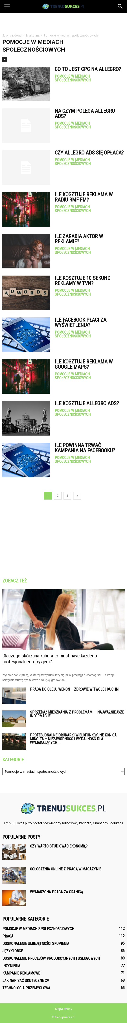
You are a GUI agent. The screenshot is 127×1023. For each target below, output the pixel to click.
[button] (120, 6)
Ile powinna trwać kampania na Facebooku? (85, 447)
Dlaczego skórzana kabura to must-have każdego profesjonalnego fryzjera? (49, 659)
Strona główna (12, 35)
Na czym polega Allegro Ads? (85, 113)
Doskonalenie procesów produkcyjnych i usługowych (51, 958)
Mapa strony (63, 1009)
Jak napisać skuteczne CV (25, 980)
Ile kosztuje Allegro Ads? (87, 403)
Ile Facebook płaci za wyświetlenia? (80, 322)
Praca (7, 936)
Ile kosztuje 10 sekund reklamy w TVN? (82, 280)
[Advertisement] (63, 21)
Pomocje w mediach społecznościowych (73, 78)
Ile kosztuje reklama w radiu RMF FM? (84, 197)
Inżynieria (11, 966)
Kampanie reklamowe (21, 973)
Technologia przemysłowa (26, 988)
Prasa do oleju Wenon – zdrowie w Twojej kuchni (74, 689)
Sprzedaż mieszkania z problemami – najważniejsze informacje (77, 714)
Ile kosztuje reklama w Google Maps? (84, 364)
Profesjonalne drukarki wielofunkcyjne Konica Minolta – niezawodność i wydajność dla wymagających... (73, 739)
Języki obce (12, 951)
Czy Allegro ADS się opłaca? (89, 153)
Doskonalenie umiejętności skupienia (35, 943)
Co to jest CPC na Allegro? (88, 69)
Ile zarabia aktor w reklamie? (79, 239)
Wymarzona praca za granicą (56, 892)
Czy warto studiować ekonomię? (59, 846)
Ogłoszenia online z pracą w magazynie (65, 869)
